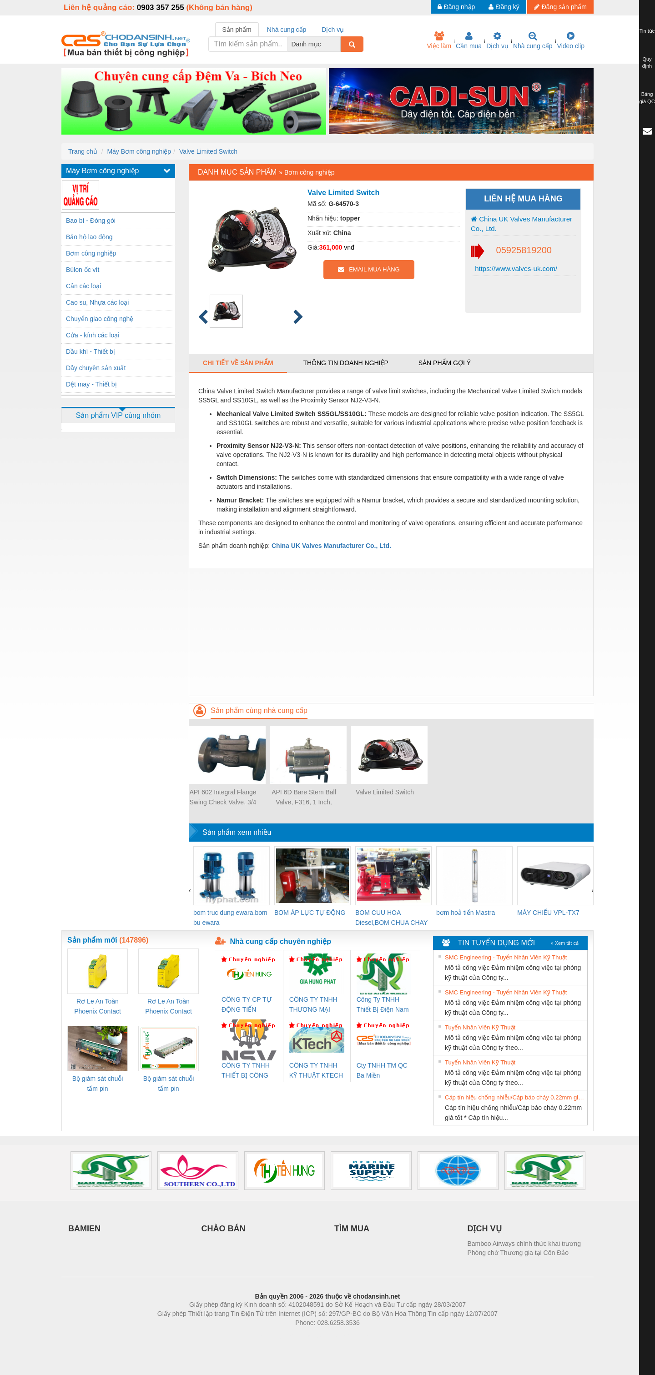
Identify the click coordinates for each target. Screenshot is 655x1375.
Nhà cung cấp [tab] (287, 29)
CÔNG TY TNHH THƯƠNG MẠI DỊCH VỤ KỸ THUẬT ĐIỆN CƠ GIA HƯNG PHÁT (314, 1005)
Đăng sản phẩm (560, 6)
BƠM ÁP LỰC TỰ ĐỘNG (309, 912)
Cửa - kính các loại (92, 335)
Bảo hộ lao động (89, 237)
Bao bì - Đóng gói (91, 220)
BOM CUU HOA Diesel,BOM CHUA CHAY (391, 917)
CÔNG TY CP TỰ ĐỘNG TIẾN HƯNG (247, 1005)
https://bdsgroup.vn (315, 1336)
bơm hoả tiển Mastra (465, 912)
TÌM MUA (351, 1228)
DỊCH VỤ (485, 1228)
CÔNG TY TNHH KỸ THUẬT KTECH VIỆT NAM (316, 1071)
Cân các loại (83, 286)
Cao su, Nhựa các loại (97, 302)
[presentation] (190, 890)
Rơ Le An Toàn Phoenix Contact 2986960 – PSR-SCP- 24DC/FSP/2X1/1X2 (97, 1007)
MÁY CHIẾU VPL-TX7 (548, 912)
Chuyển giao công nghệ (99, 318)
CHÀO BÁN (224, 1228)
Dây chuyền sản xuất (96, 367)
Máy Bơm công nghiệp (139, 151)
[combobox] (338, 44)
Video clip (570, 40)
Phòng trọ (269, 1336)
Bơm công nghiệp (91, 253)
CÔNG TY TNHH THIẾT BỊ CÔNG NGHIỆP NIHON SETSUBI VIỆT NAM (246, 1071)
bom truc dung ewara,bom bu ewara (230, 917)
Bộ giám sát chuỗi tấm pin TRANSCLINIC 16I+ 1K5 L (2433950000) (168, 1084)
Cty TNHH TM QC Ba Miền (382, 1070)
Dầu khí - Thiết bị (90, 351)
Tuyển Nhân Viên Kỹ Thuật (480, 1027)
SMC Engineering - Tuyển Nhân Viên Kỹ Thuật (506, 957)
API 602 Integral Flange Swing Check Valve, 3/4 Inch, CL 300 (222, 797)
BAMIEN (84, 1228)
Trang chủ (82, 151)
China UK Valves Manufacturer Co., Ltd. (521, 223)
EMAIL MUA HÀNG (368, 269)
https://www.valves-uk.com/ (515, 268)
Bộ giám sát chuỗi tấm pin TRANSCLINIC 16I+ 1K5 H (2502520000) (97, 1084)
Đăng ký (504, 6)
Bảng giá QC (647, 97)
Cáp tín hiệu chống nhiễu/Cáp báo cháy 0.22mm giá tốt (515, 1097)
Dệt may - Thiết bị (91, 384)
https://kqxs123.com (371, 1336)
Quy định (647, 62)
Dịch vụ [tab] (333, 29)
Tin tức (647, 31)
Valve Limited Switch (208, 151)
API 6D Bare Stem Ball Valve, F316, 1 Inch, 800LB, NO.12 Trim (304, 797)
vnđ (349, 247)
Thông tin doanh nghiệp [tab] (345, 362)
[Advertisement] (391, 632)
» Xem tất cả (564, 943)
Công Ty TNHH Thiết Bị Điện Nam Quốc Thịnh (383, 1005)
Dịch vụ (497, 40)
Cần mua (469, 40)
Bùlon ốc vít (82, 269)
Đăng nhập (456, 6)
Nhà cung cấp (533, 40)
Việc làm (439, 40)
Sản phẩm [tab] (237, 29)
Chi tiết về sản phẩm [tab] (238, 362)
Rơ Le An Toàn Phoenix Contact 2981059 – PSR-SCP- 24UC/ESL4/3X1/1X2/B (168, 1007)
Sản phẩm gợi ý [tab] (444, 362)
